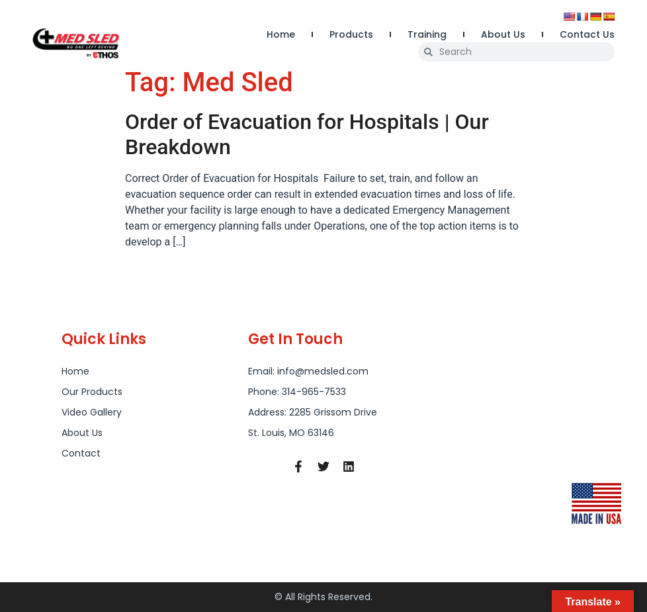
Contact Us (587, 34)
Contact (81, 453)
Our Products (92, 391)
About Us (503, 34)
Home (281, 34)
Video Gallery (92, 412)
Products (351, 34)
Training (427, 34)
